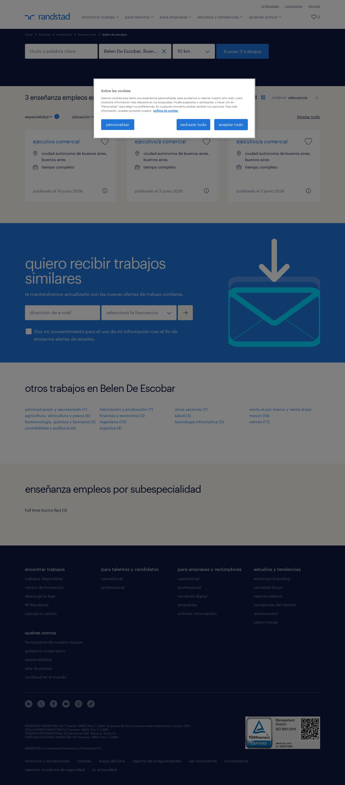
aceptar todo (231, 124)
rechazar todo (193, 124)
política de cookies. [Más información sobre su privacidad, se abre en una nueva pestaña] (165, 110)
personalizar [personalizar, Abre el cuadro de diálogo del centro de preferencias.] (117, 124)
